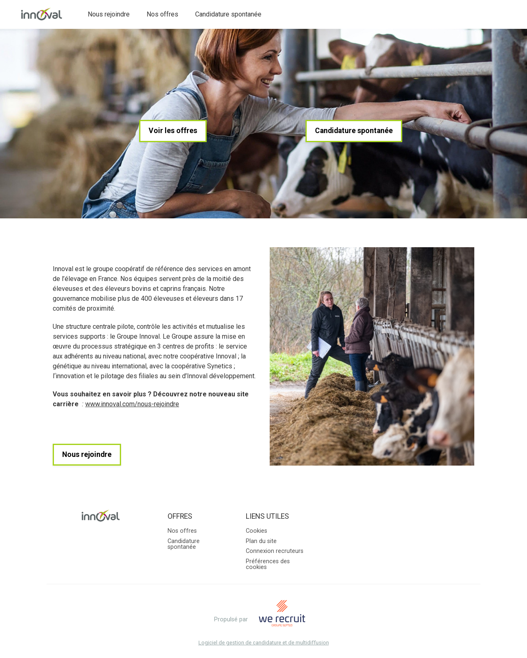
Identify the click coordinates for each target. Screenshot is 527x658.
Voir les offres (173, 130)
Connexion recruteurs (274, 551)
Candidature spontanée (228, 14)
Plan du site (261, 541)
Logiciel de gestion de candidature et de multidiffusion (263, 643)
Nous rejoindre (109, 14)
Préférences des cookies (268, 564)
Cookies (256, 530)
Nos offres (162, 14)
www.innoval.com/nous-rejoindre (132, 404)
